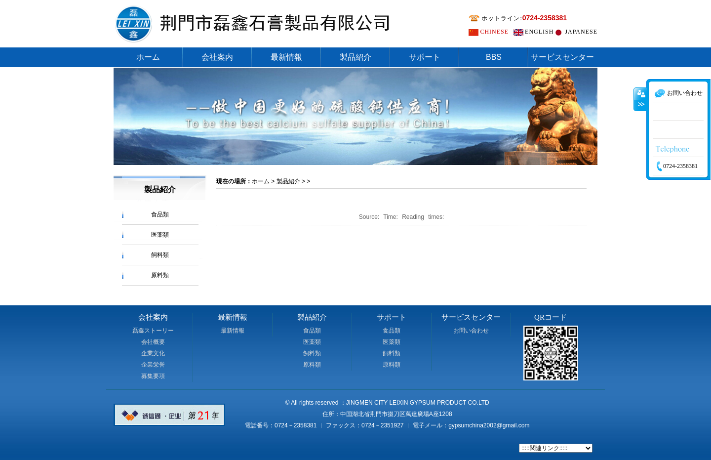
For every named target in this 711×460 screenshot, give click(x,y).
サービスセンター (562, 57)
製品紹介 (355, 57)
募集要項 (153, 376)
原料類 (160, 275)
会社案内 (217, 57)
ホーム (148, 57)
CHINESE (494, 31)
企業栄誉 (153, 364)
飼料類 (160, 254)
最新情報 (286, 57)
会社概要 (153, 341)
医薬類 (160, 234)
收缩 (640, 116)
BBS (494, 57)
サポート (424, 57)
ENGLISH (539, 31)
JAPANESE (581, 31)
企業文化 (153, 353)
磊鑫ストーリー (153, 330)
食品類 (160, 214)
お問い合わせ (471, 330)
